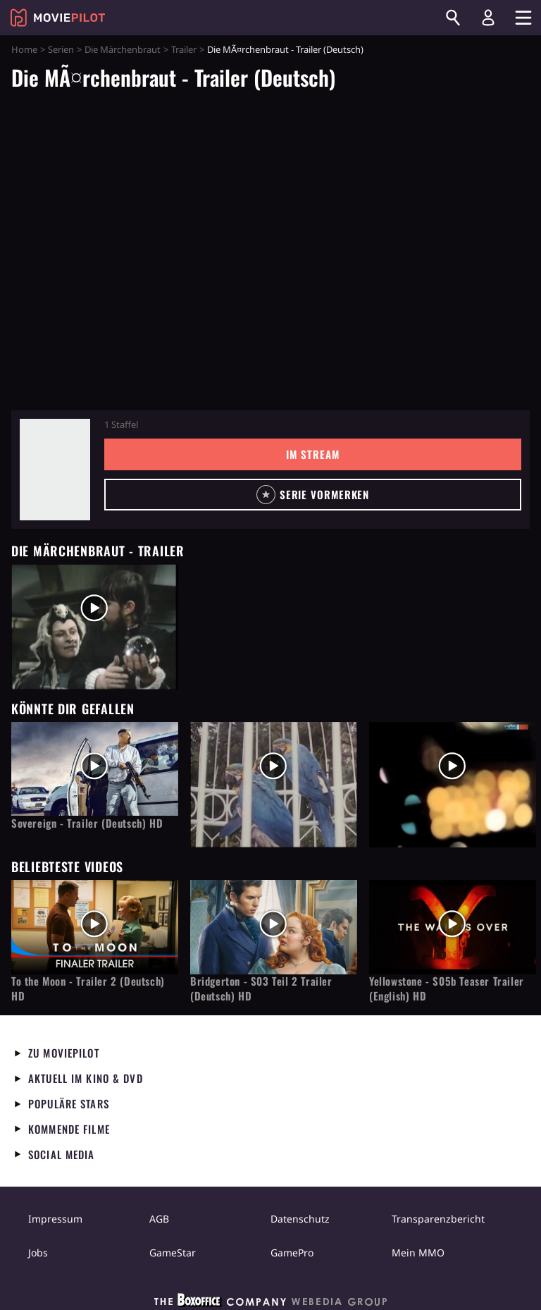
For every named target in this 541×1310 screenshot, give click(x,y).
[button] (312, 494)
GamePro (291, 1252)
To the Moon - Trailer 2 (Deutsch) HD (88, 988)
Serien (61, 49)
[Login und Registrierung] (488, 17)
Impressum (55, 1218)
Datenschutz (300, 1218)
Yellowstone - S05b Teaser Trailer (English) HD (446, 988)
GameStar (172, 1252)
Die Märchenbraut (123, 49)
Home (24, 49)
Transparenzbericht (438, 1218)
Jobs (38, 1252)
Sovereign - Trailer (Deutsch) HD (87, 823)
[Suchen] (453, 17)
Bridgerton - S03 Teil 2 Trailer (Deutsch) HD (261, 988)
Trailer (184, 49)
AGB (159, 1218)
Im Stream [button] (312, 454)
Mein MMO (418, 1252)
